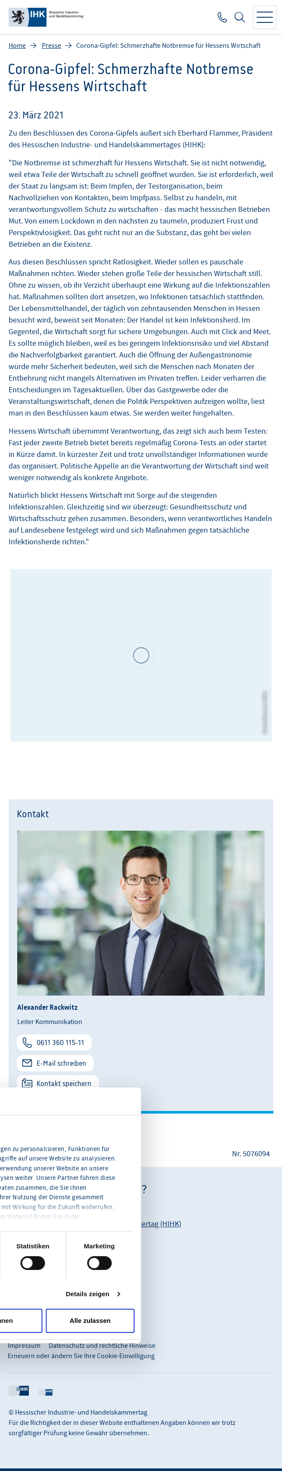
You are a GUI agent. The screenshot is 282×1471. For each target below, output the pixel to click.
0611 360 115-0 (221, 17)
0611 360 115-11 (60, 1042)
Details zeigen (87, 1293)
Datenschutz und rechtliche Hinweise (102, 1345)
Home (17, 45)
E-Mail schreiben (61, 1063)
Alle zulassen (90, 1320)
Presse (51, 45)
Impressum (24, 1345)
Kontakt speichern (64, 1083)
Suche (239, 17)
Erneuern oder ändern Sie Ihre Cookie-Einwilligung (81, 1356)
